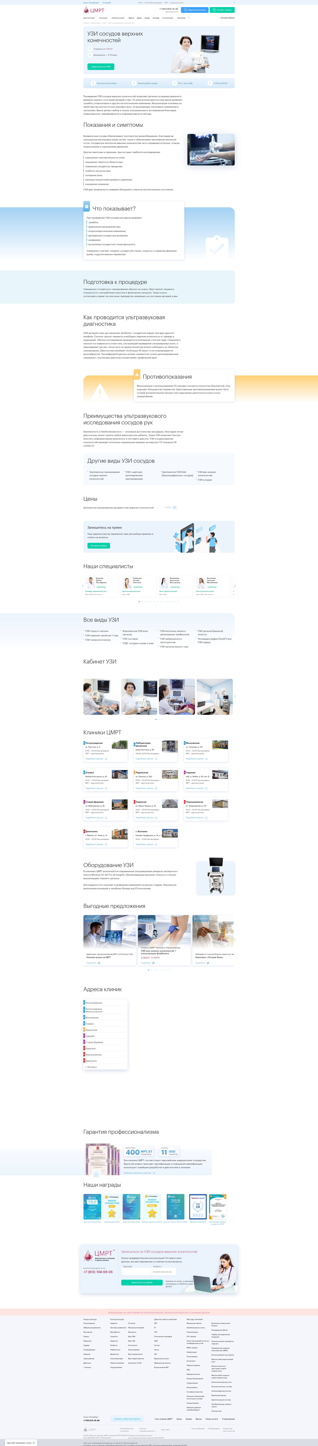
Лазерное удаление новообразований (194, 1410)
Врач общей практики (136, 1360)
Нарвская (86, 1355)
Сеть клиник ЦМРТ (164, 1420)
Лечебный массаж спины (196, 1329)
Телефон (162, 1268)
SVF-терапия (191, 1338)
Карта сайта (165, 1431)
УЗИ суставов (130, 638)
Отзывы (156, 17)
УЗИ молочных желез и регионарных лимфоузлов (174, 632)
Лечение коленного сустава (221, 1388)
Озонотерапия (192, 1358)
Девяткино (87, 1364)
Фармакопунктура (193, 1375)
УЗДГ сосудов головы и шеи (138, 643)
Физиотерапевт (134, 1351)
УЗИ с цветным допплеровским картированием (134, 475)
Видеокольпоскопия (161, 1360)
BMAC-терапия (192, 1349)
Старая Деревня (89, 1351)
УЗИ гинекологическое (98, 639)
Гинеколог (114, 1338)
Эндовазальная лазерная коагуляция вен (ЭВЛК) (220, 1350)
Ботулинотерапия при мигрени (222, 1356)
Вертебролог (115, 1333)
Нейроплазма (191, 1353)
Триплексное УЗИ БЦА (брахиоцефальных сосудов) (177, 473)
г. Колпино (87, 1369)
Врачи (131, 17)
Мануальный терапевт (136, 1329)
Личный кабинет (227, 17)
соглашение (161, 1285)
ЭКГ (155, 1355)
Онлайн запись (222, 9)
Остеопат (131, 1324)
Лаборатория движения (91, 1329)
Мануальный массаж (218, 1397)
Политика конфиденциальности (147, 1431)
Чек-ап (156, 1351)
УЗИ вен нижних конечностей (207, 473)
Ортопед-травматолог (118, 1329)
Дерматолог (114, 1355)
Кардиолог (114, 1342)
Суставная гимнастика (195, 1393)
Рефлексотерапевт (117, 1364)
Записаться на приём (137, 1284)
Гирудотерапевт (116, 1369)
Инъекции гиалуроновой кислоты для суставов (195, 1398)
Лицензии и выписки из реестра (137, 1174)
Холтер (157, 1346)
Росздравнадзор (214, 1430)
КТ (155, 1329)
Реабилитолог (115, 1351)
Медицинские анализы (162, 1364)
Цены (139, 17)
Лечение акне (216, 1412)
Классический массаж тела (221, 1383)
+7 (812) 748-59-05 (98, 1273)
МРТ (155, 1324)
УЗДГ (156, 1342)
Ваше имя (127, 1268)
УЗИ (155, 1333)
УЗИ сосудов (205, 479)
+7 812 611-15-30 (91, 1422)
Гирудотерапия (192, 1384)
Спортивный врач (116, 1360)
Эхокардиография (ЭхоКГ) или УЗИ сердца (214, 640)
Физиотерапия (192, 1389)
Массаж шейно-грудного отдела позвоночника (220, 1378)
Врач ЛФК (131, 1338)
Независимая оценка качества (229, 1431)
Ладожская (87, 1342)
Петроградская (89, 1324)
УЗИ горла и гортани (96, 630)
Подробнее (91, 964)
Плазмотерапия (192, 1333)
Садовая (86, 1346)
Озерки (86, 1338)
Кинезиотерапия (193, 1404)
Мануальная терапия (194, 1324)
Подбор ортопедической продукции (220, 1337)
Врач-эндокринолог (135, 1355)
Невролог (113, 1324)
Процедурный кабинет (219, 1331)
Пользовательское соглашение (126, 1431)
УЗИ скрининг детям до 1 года (101, 635)
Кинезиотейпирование (195, 1380)
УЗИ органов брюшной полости (210, 632)
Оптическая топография (163, 1338)
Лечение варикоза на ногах (221, 1392)
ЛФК (188, 1371)
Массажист (132, 1333)
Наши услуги (212, 1420)
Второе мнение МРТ (161, 1369)
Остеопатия (191, 1362)
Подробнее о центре (94, 760)
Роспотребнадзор (198, 1430)
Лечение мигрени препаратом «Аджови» (222, 1343)
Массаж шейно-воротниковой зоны (222, 1361)
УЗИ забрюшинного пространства (171, 640)
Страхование (228, 1420)
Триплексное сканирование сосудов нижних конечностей (104, 475)
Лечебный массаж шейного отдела (221, 1406)
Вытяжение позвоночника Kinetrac (220, 1325)
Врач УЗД (131, 1342)
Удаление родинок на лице (221, 1401)
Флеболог (113, 1346)
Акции (147, 17)
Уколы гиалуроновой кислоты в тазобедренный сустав (198, 1343)
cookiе (28, 1442)
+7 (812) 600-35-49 (169, 8)
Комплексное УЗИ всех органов (135, 632)
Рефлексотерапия (193, 1367)
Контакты (181, 17)
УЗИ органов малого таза (174, 646)
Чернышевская (88, 1360)
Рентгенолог (132, 1346)
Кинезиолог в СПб (134, 1364)
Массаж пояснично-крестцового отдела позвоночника (218, 1369)
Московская (87, 1333)
